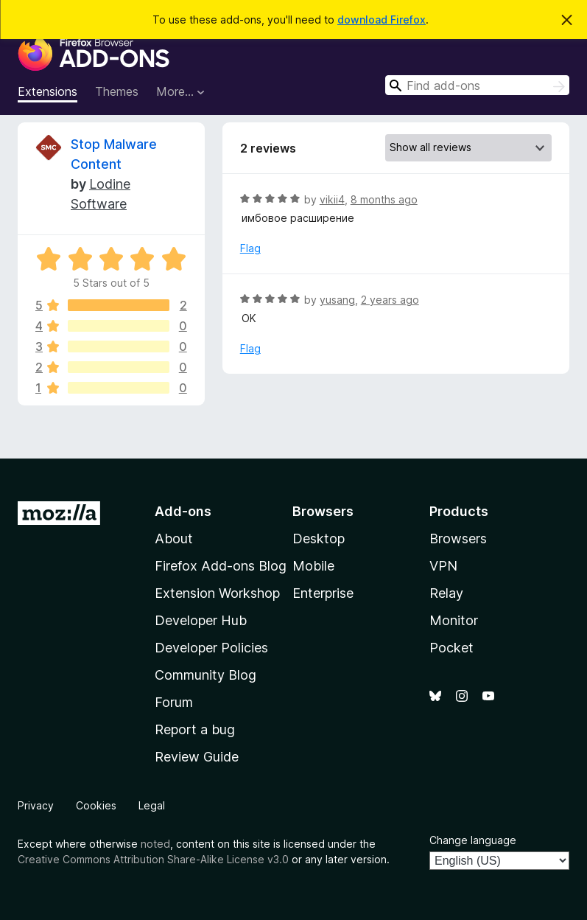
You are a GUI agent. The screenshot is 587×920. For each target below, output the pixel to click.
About (174, 538)
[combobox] (477, 85)
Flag (250, 248)
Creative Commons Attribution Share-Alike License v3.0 (153, 859)
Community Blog (205, 675)
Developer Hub (201, 620)
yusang (337, 299)
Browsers (458, 538)
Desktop (318, 538)
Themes (116, 91)
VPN (443, 566)
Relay (446, 593)
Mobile (313, 566)
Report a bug (195, 729)
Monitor (453, 620)
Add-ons (183, 511)
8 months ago (384, 199)
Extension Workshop (217, 593)
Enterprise (323, 593)
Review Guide (197, 756)
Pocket (451, 647)
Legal (151, 805)
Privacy (36, 805)
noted (155, 843)
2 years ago (390, 299)
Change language (472, 840)
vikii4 (332, 199)
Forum (174, 702)
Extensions (47, 91)
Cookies (96, 805)
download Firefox (381, 19)
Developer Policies (211, 647)
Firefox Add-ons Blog (221, 566)
